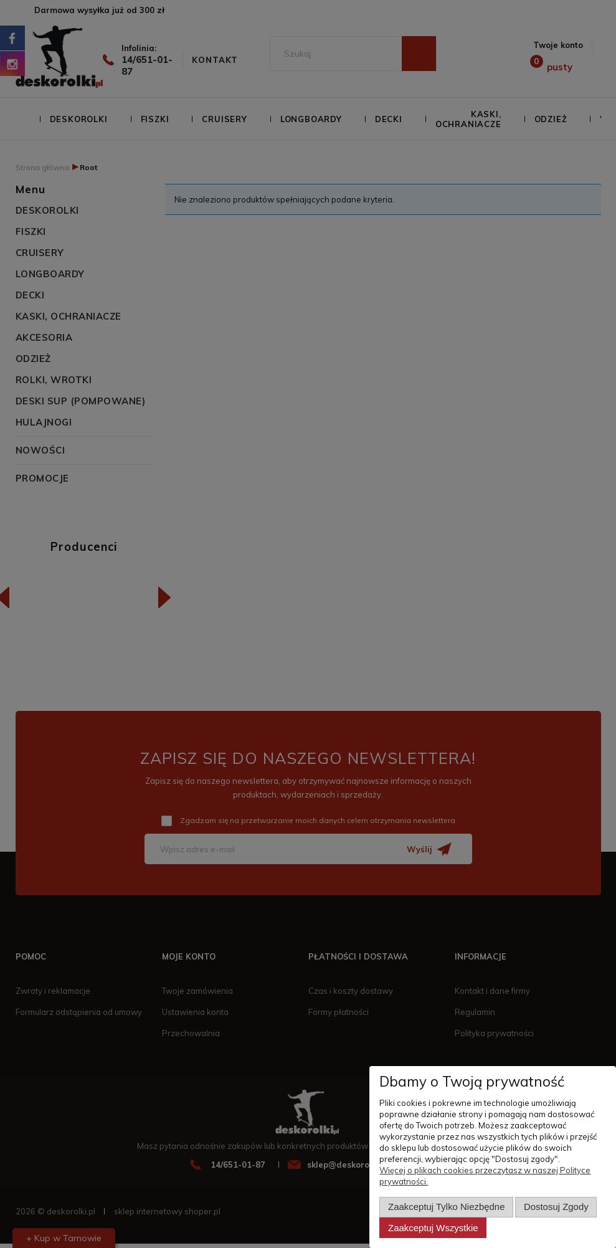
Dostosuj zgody (556, 1207)
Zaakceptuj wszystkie (433, 1227)
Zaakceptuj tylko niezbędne (446, 1207)
